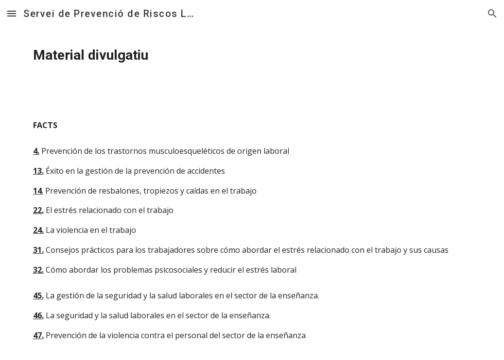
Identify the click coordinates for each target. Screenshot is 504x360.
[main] (252, 55)
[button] (11, 13)
